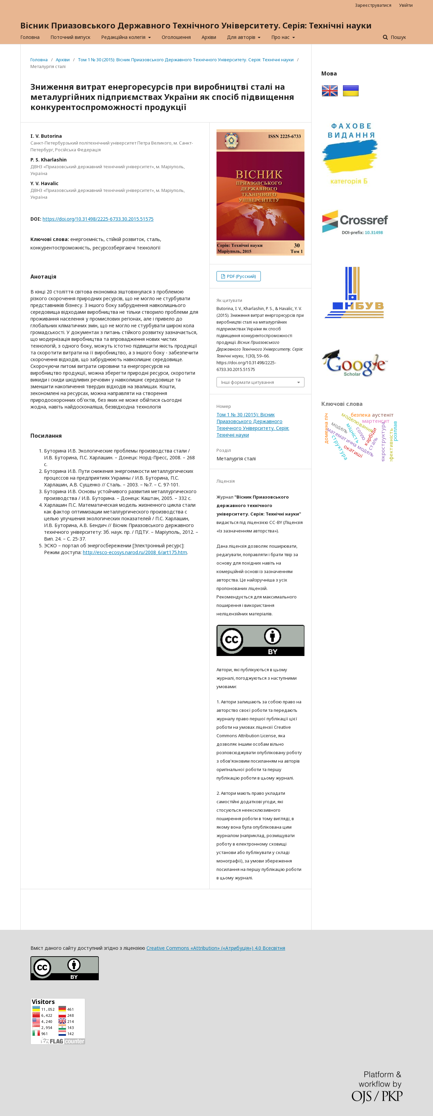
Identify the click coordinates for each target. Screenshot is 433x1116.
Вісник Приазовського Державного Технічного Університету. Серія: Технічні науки (196, 25)
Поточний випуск (70, 37)
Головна (30, 37)
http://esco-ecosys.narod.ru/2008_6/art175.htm (135, 552)
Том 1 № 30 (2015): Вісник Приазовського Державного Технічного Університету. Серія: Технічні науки (186, 60)
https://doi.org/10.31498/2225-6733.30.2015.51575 (98, 219)
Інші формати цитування (247, 382)
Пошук (397, 37)
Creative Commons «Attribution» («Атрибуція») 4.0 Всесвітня (215, 948)
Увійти (406, 5)
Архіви (209, 37)
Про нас (281, 37)
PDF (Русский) (241, 276)
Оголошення (176, 37)
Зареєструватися (373, 5)
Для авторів (242, 37)
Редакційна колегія (124, 37)
